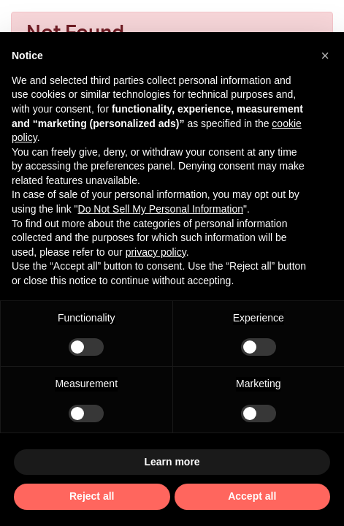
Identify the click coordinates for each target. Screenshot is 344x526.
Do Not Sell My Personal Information (160, 209)
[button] (325, 55)
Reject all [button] (91, 496)
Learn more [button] (171, 462)
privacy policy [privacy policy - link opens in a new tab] (156, 252)
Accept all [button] (252, 496)
